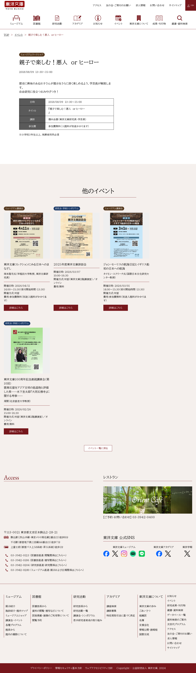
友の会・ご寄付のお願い (118, 5)
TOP (6, 35)
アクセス (97, 5)
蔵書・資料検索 (175, 610)
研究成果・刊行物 (176, 605)
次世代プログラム (176, 624)
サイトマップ (175, 5)
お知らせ (172, 596)
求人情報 (140, 5)
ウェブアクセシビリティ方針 (99, 668)
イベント (19, 35)
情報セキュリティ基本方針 (68, 668)
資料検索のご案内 (176, 619)
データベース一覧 (176, 615)
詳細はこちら (16, 308)
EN (192, 5)
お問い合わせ (157, 5)
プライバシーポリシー (41, 668)
